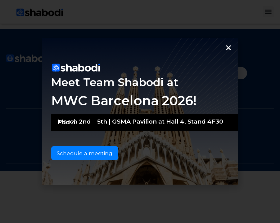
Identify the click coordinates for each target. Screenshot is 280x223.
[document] (140, 111)
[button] (228, 47)
